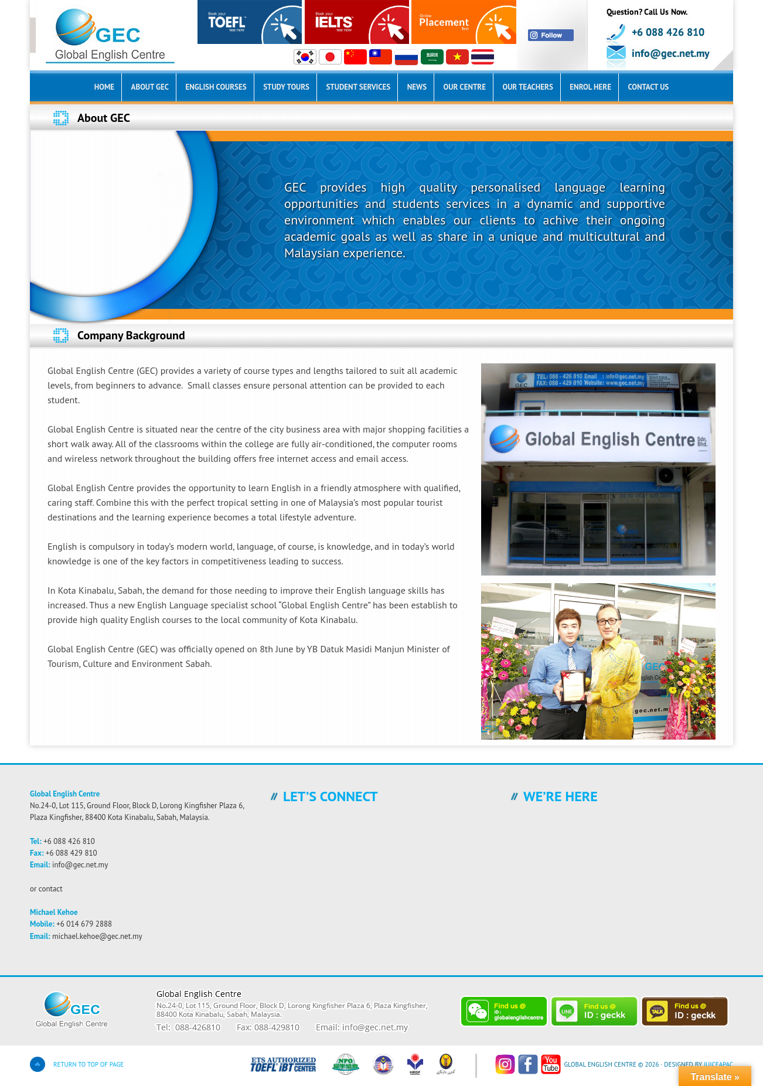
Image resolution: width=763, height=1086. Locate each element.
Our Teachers (527, 87)
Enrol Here (590, 87)
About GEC (150, 87)
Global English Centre (176, 35)
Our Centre (465, 87)
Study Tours (286, 87)
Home (104, 87)
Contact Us (648, 87)
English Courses (215, 87)
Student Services (358, 87)
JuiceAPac (718, 1064)
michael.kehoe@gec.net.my (97, 936)
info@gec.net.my (80, 865)
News (417, 87)
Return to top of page (88, 1064)
